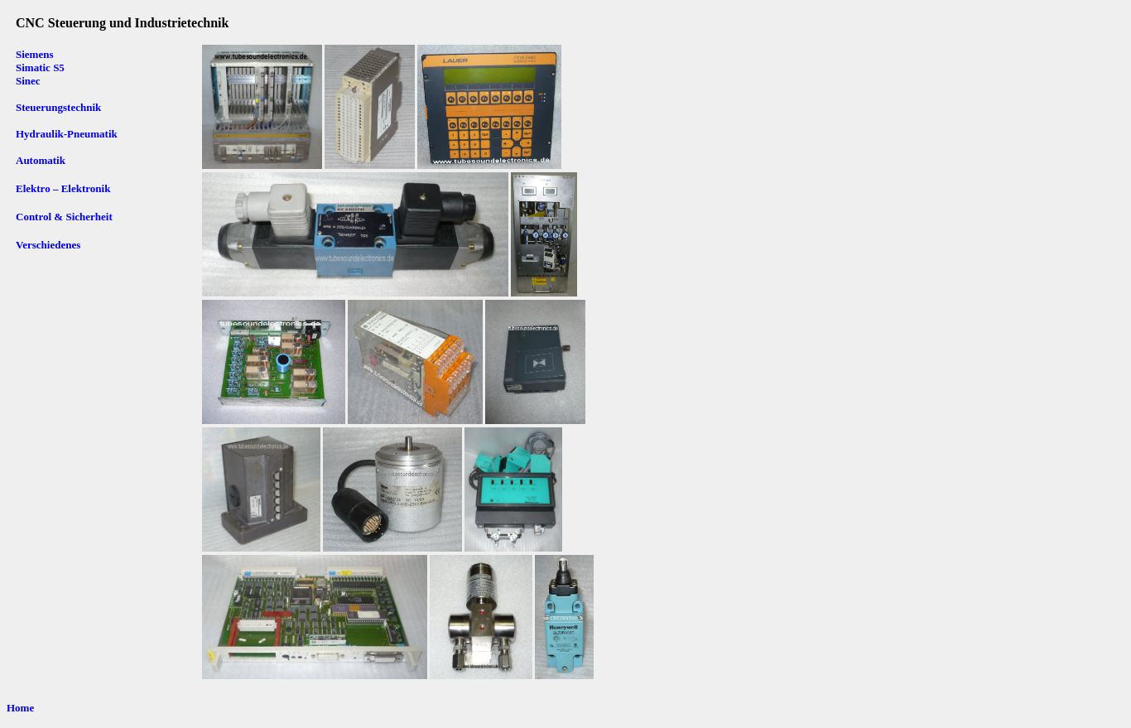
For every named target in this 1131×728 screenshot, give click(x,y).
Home (20, 707)
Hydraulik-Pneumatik (67, 134)
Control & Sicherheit (64, 216)
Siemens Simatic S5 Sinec (41, 67)
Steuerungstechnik (58, 107)
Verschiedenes (48, 245)
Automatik (40, 160)
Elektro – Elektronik (63, 188)
